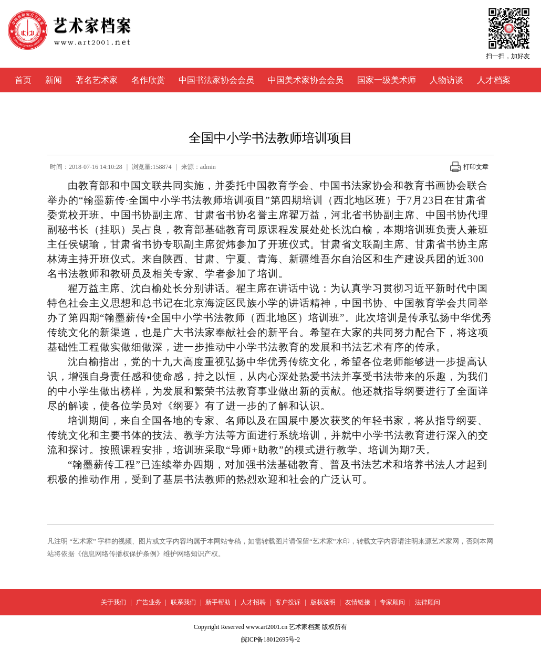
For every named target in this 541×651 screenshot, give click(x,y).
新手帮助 (218, 602)
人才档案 (494, 80)
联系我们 (183, 602)
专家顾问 (392, 602)
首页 (23, 80)
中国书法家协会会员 (216, 80)
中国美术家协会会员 (306, 80)
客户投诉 (287, 602)
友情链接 (357, 602)
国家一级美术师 (386, 80)
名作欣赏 (148, 80)
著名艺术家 (97, 80)
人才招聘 (253, 602)
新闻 (53, 80)
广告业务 (148, 602)
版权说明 (323, 602)
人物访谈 (446, 80)
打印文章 (469, 166)
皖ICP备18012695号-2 (270, 639)
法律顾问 (427, 602)
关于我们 (113, 602)
